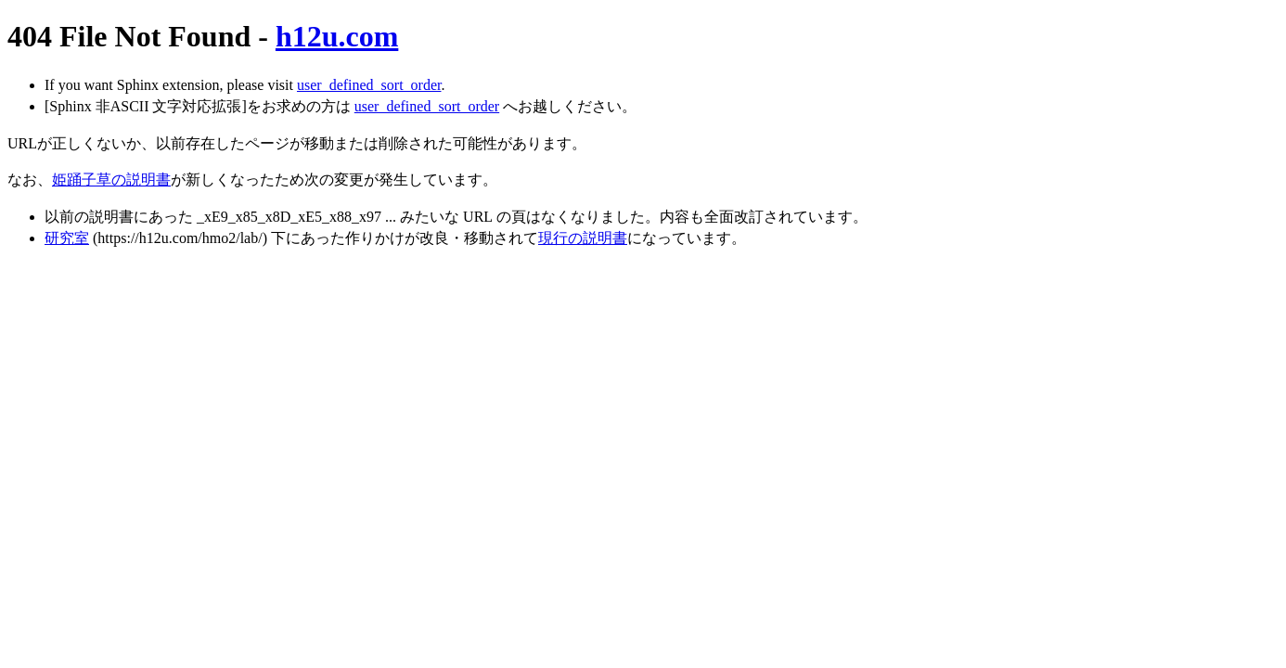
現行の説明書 (582, 238)
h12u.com (337, 36)
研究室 (67, 238)
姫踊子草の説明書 (111, 179)
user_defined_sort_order (369, 85)
